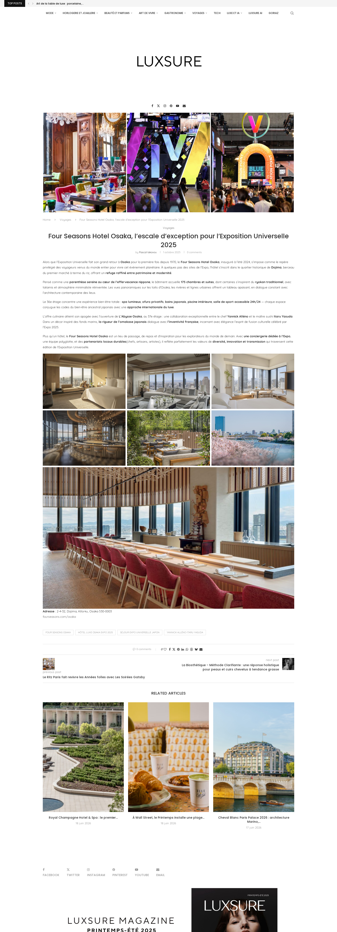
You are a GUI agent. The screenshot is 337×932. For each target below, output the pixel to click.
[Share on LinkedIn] (182, 650)
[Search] (292, 13)
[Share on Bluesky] (196, 650)
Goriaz (274, 13)
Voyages (198, 13)
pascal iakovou (148, 252)
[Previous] (28, 3)
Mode (50, 13)
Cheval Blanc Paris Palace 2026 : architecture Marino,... (253, 820)
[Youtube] (177, 105)
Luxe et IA (233, 13)
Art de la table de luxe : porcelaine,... (60, 3)
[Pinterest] (171, 105)
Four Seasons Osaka (58, 632)
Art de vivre (147, 13)
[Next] (33, 3)
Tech (217, 13)
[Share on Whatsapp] (187, 650)
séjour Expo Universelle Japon (139, 632)
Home (47, 219)
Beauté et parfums (117, 13)
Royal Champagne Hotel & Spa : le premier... (83, 818)
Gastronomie (173, 13)
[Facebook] (152, 105)
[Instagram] (165, 105)
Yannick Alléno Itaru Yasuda (185, 632)
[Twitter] (158, 105)
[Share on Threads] (191, 650)
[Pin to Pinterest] (178, 650)
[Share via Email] (200, 650)
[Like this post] (165, 650)
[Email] (184, 105)
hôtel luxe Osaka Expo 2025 (95, 632)
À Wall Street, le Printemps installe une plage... (168, 818)
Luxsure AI (255, 13)
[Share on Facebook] (170, 650)
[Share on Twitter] (173, 650)
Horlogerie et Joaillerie (79, 13)
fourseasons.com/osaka (59, 617)
